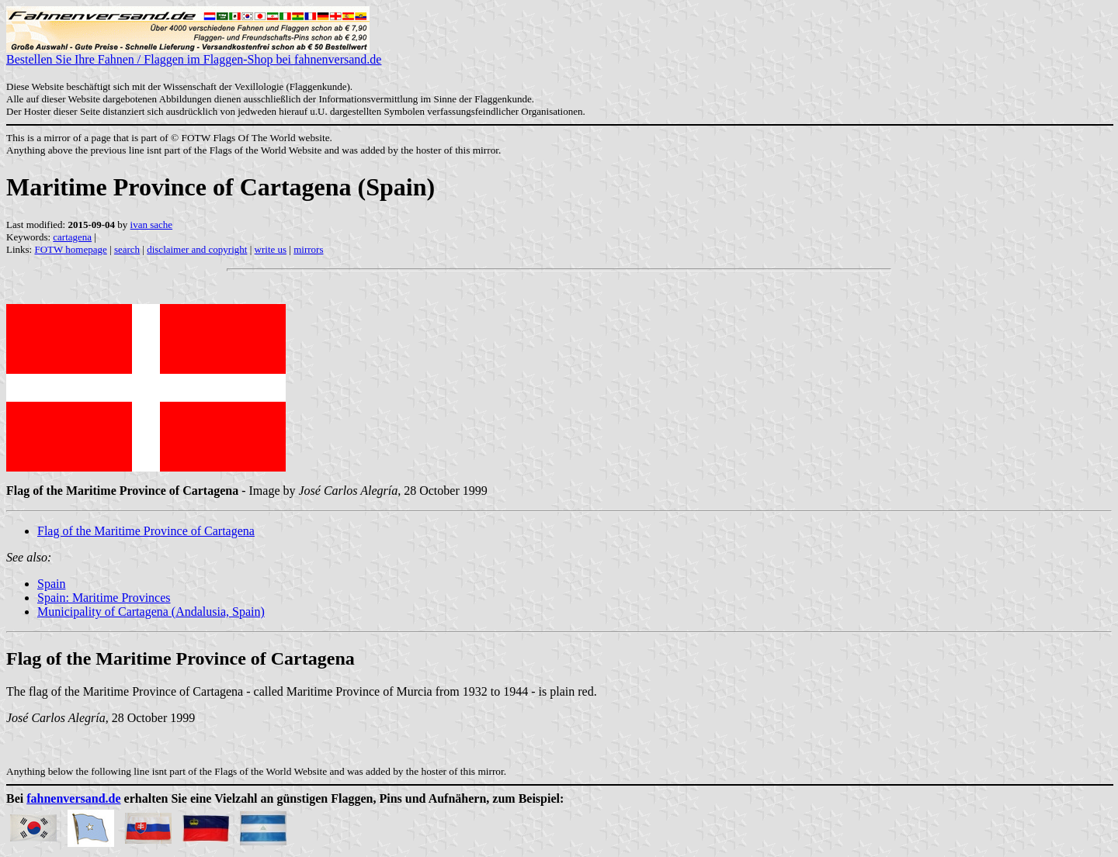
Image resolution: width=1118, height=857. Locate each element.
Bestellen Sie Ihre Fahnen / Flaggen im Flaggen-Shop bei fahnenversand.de (193, 54)
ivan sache (151, 224)
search (127, 249)
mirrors (308, 249)
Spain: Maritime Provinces (104, 597)
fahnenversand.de (73, 798)
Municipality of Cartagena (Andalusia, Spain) (151, 611)
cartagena (72, 237)
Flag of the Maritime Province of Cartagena (146, 530)
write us (271, 249)
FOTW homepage (70, 249)
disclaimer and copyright (197, 249)
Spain (51, 583)
